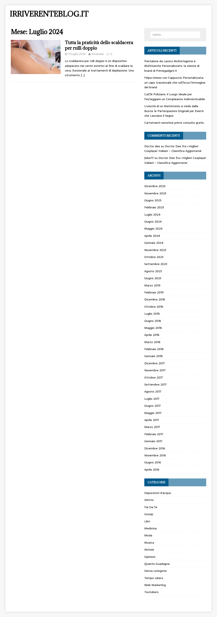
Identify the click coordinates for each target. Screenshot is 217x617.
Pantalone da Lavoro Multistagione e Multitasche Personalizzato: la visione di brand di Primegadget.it (171, 66)
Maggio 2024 (153, 228)
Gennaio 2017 (153, 441)
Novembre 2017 (155, 370)
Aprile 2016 (151, 469)
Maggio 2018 (153, 327)
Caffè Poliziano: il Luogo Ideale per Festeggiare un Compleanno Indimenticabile (174, 96)
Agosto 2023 (153, 271)
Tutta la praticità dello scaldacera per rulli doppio (99, 45)
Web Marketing (155, 585)
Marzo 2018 (152, 342)
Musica (149, 542)
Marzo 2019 (152, 285)
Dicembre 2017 (154, 363)
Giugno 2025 (152, 200)
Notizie (149, 549)
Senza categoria (155, 570)
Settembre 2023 (155, 264)
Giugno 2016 (152, 462)
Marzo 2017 (152, 427)
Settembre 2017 (155, 384)
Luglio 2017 (151, 398)
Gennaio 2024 (153, 242)
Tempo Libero (153, 578)
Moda (148, 535)
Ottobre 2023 (153, 257)
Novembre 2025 (155, 193)
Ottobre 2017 (153, 377)
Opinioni (149, 556)
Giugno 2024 (153, 221)
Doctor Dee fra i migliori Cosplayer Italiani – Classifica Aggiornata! (172, 148)
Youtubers (151, 592)
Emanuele (98, 54)
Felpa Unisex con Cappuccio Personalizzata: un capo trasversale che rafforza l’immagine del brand (174, 82)
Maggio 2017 (152, 413)
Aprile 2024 (152, 235)
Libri (147, 521)
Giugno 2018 (152, 320)
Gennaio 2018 (153, 356)
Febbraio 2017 (153, 434)
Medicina (150, 528)
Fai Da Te (150, 507)
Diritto (149, 500)
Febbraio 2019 (154, 292)
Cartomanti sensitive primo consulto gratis (174, 122)
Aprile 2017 (151, 420)
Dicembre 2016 (154, 448)
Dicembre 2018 (154, 299)
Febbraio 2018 (154, 349)
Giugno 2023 (152, 278)
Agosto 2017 (152, 391)
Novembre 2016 (155, 455)
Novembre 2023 (155, 250)
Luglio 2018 (152, 313)
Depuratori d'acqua (157, 493)
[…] (83, 75)
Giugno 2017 (152, 405)
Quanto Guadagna (157, 563)
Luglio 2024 (152, 214)
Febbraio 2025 (154, 207)
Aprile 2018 (151, 334)
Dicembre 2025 (155, 186)
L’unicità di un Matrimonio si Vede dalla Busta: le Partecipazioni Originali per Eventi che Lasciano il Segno (174, 111)
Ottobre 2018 (153, 306)
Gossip (148, 514)
